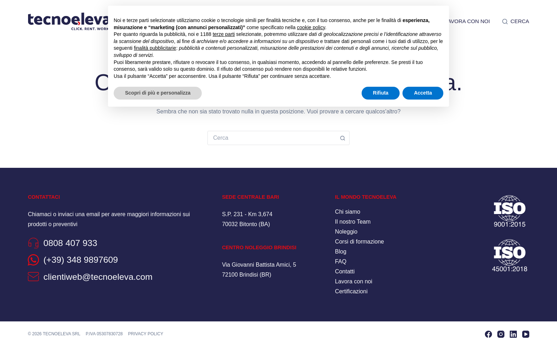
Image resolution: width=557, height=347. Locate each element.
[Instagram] (500, 334)
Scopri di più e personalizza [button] (157, 93)
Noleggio (346, 232)
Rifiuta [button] (381, 93)
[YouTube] (525, 334)
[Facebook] (488, 334)
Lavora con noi (467, 21)
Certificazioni (351, 291)
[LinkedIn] (513, 334)
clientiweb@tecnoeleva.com (97, 277)
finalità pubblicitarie (155, 48)
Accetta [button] (423, 93)
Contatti (345, 271)
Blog (340, 252)
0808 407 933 (70, 243)
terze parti (224, 34)
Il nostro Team (353, 222)
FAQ (340, 261)
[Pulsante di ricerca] (342, 138)
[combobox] (272, 138)
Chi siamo (347, 212)
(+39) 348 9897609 (80, 260)
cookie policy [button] (311, 27)
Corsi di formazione (359, 242)
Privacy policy (145, 333)
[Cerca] (515, 21)
